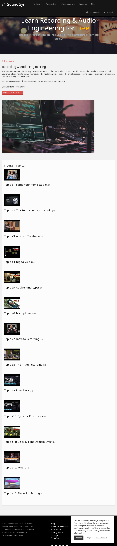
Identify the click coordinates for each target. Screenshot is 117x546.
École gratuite (57, 532)
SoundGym (14, 4)
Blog (93, 4)
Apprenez (83, 4)
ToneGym (55, 535)
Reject (89, 537)
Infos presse (56, 529)
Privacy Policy (101, 537)
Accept (79, 537)
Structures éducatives (60, 526)
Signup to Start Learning (12, 92)
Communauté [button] (68, 4)
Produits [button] (37, 4)
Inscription (109, 12)
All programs (8, 61)
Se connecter (93, 12)
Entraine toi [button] (51, 4)
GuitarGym (55, 538)
